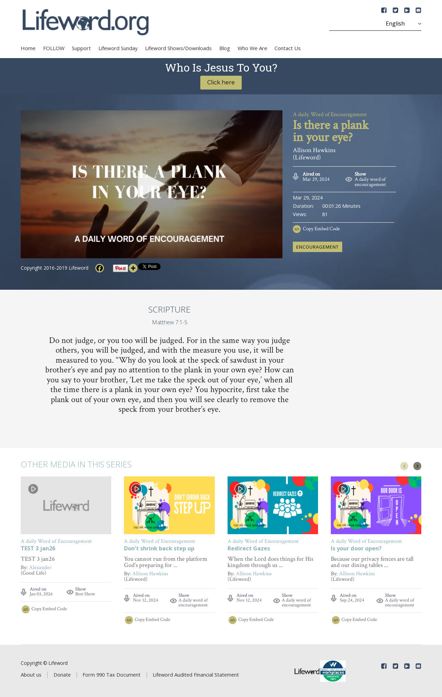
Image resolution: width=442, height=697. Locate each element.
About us (31, 674)
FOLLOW (54, 48)
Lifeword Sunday (118, 48)
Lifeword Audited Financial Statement (196, 674)
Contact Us (288, 48)
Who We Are (252, 48)
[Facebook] (99, 268)
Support (81, 48)
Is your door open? (356, 549)
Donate (62, 674)
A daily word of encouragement (370, 182)
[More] (133, 268)
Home (28, 48)
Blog (224, 48)
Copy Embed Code (321, 228)
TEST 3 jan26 (38, 549)
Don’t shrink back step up (159, 549)
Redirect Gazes (249, 549)
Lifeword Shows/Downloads (178, 48)
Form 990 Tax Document (112, 674)
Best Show (85, 594)
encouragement (317, 247)
